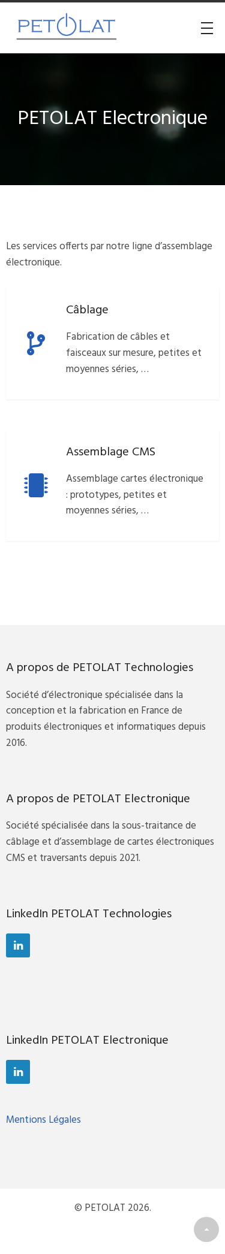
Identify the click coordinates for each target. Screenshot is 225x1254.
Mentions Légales (43, 1120)
